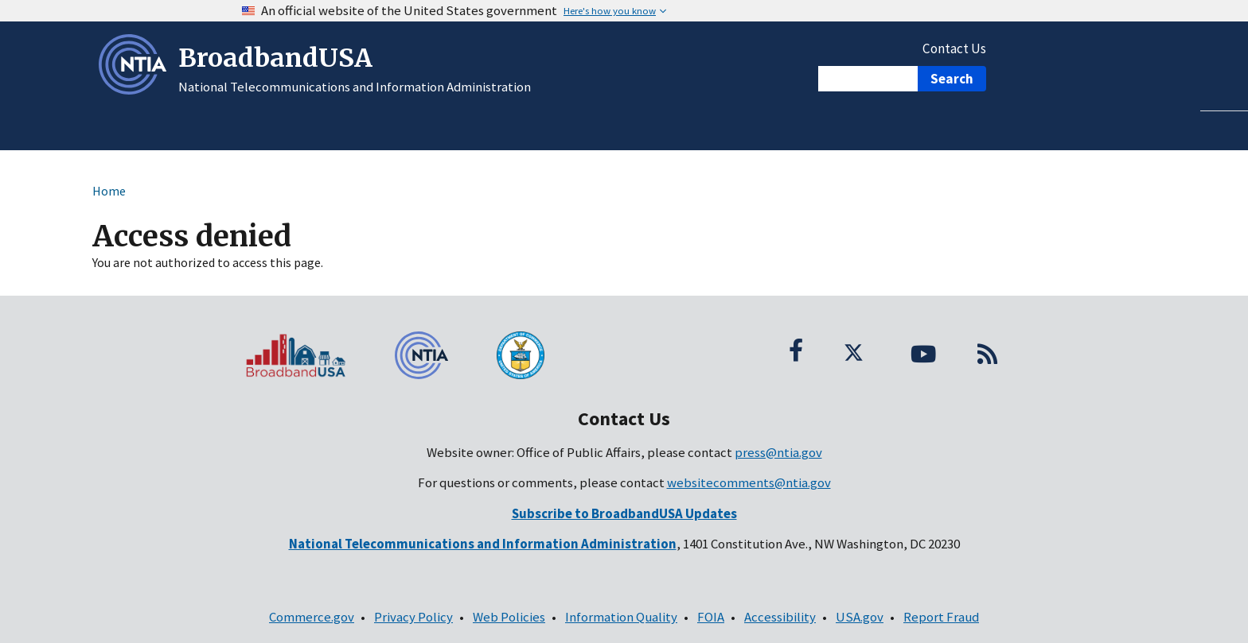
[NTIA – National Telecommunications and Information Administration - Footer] (433, 355)
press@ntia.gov (778, 452)
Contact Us (954, 48)
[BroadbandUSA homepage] (305, 355)
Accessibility (780, 617)
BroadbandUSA (275, 58)
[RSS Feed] (987, 350)
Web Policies (509, 617)
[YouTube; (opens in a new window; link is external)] (923, 350)
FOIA (710, 617)
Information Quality (621, 617)
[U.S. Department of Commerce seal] (560, 355)
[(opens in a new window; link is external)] (624, 513)
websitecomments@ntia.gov (749, 482)
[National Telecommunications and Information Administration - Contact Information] (483, 543)
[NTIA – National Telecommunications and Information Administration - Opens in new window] (135, 90)
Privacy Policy (413, 617)
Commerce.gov (311, 617)
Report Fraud (941, 617)
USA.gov (859, 617)
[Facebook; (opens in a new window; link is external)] (796, 350)
